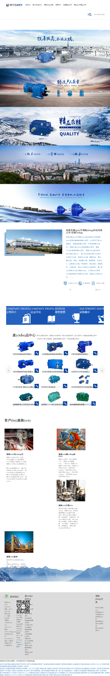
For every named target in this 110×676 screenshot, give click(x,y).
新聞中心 (58, 5)
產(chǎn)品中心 (37, 5)
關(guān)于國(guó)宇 (80, 5)
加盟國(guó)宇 (67, 5)
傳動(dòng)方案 (48, 5)
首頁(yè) (28, 5)
